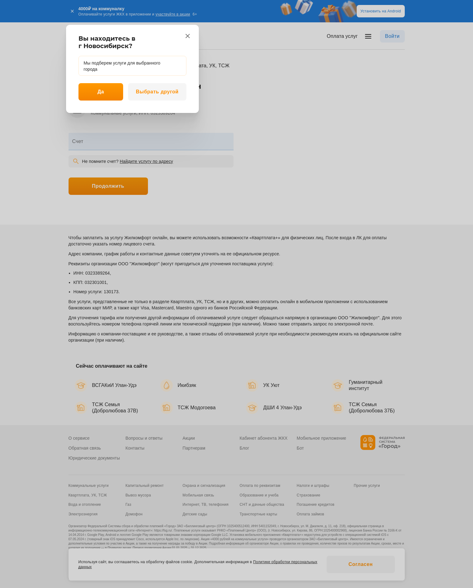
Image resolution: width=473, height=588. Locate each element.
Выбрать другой (157, 91)
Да (100, 91)
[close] (187, 36)
